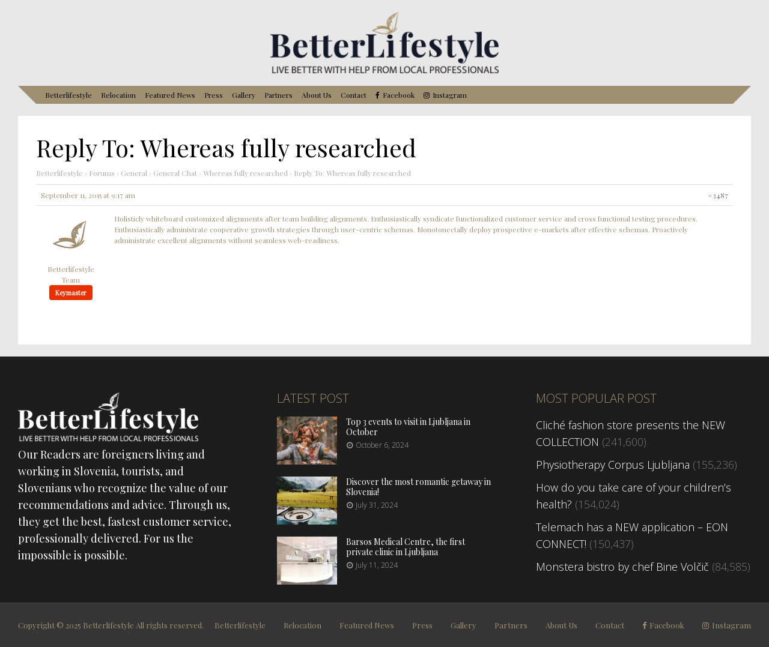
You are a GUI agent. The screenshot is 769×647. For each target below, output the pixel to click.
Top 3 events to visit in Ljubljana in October (408, 427)
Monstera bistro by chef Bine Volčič (622, 566)
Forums (102, 173)
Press (213, 95)
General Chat (175, 173)
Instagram (450, 95)
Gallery (243, 95)
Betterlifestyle (68, 95)
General (134, 173)
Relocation (118, 95)
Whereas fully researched (245, 173)
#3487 (718, 195)
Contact (353, 95)
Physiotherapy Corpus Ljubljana (613, 464)
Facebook (399, 95)
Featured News (170, 95)
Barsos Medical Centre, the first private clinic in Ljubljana (405, 547)
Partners (278, 95)
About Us (317, 95)
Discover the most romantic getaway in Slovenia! (418, 487)
